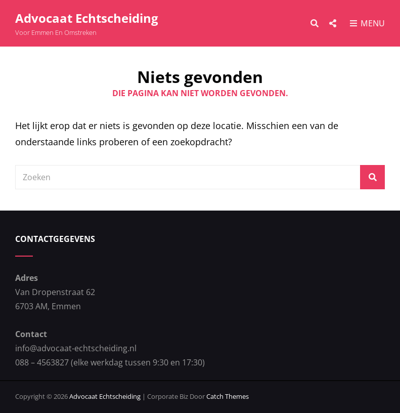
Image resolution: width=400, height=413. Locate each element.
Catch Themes (227, 396)
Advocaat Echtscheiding (86, 18)
